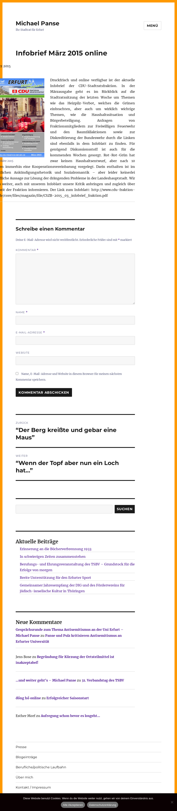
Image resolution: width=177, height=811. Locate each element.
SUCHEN (125, 509)
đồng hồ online (28, 698)
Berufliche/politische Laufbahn (41, 767)
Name (22, 312)
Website (23, 352)
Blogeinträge (26, 757)
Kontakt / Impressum (33, 787)
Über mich (24, 777)
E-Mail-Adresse (30, 332)
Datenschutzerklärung (102, 804)
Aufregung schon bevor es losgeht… (70, 716)
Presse (21, 747)
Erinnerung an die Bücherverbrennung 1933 (55, 549)
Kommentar (27, 250)
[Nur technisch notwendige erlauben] (172, 802)
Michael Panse (37, 23)
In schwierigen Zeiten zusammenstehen (53, 556)
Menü (152, 26)
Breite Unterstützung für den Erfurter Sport (55, 578)
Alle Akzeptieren (73, 804)
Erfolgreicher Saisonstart (67, 698)
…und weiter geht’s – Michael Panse (46, 680)
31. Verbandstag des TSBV (103, 680)
